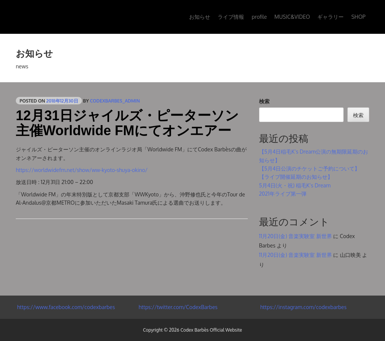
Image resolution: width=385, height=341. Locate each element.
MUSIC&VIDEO (292, 17)
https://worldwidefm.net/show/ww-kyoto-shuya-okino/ (82, 170)
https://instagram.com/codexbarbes (303, 307)
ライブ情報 (231, 17)
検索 (264, 101)
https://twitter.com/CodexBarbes (177, 307)
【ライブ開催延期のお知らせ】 (296, 177)
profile (259, 17)
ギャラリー (330, 17)
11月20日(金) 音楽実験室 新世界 (295, 236)
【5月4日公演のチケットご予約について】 (309, 168)
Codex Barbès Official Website (211, 330)
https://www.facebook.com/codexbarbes (65, 307)
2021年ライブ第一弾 (282, 193)
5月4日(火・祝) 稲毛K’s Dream (294, 185)
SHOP (358, 17)
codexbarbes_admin (115, 101)
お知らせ (199, 17)
